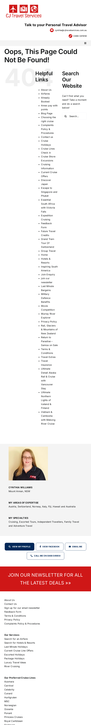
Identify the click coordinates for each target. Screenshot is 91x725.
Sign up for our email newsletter (22, 607)
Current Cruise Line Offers (18, 650)
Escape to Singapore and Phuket (49, 191)
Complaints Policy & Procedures (47, 129)
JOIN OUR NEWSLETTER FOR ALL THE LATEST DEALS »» (45, 579)
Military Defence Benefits (45, 298)
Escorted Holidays (14, 654)
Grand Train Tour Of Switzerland (47, 243)
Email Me (77, 546)
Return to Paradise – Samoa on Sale (49, 341)
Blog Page (46, 113)
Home (44, 254)
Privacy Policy (49, 321)
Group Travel (48, 250)
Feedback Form (12, 611)
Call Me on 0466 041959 (47, 555)
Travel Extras (48, 357)
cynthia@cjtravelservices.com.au (71, 30)
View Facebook (51, 546)
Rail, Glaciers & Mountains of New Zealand (49, 329)
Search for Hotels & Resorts (19, 642)
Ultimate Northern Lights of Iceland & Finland (46, 400)
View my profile (21, 546)
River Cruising (12, 666)
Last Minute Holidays (15, 646)
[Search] (65, 116)
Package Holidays (14, 658)
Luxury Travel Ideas (15, 662)
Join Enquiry (48, 274)
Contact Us (10, 603)
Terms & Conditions (15, 615)
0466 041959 (80, 36)
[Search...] (74, 116)
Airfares (45, 93)
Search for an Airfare (16, 638)
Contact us (47, 137)
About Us (46, 89)
